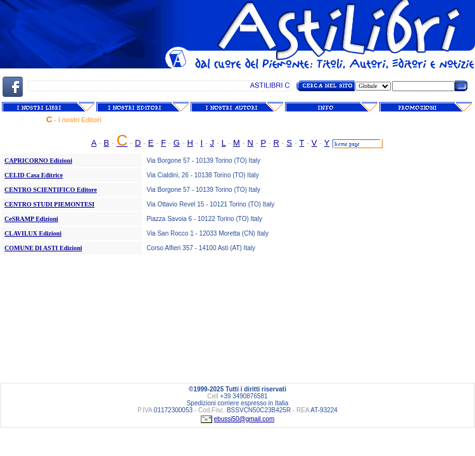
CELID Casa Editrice (33, 175)
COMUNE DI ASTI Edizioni (43, 247)
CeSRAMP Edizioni (31, 218)
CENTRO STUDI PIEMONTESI (49, 204)
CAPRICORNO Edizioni (38, 160)
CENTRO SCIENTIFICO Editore (50, 189)
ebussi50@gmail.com (244, 418)
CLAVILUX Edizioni (32, 233)
